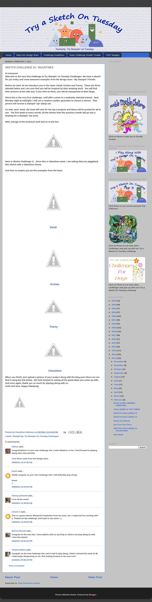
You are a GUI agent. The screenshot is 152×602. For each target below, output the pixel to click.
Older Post (95, 577)
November (119, 365)
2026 (114, 301)
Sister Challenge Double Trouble (85, 55)
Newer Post (12, 577)
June (116, 384)
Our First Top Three (122, 425)
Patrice (15, 447)
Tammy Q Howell (19, 496)
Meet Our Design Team (28, 55)
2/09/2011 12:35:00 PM (22, 522)
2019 (114, 328)
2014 (114, 347)
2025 (114, 305)
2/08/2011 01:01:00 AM (22, 487)
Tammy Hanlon (19, 550)
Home (8, 55)
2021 (114, 320)
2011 (114, 358)
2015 (114, 343)
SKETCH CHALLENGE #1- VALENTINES (125, 429)
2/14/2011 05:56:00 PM (22, 560)
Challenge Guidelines (54, 55)
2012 (114, 354)
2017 (114, 335)
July (116, 381)
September (119, 373)
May (116, 388)
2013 (114, 350)
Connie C (16, 512)
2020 (114, 324)
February (118, 400)
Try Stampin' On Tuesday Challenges (41, 436)
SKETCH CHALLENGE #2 (125, 417)
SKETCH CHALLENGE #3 (125, 413)
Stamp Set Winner (121, 421)
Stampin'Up (18, 436)
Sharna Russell (19, 531)
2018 (114, 331)
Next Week (118, 435)
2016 (114, 339)
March (117, 396)
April (116, 392)
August (117, 377)
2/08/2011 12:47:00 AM (22, 462)
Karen (14, 471)
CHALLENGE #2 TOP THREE (126, 409)
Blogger (92, 595)
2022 (114, 316)
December (119, 361)
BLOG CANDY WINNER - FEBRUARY (124, 404)
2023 (114, 312)
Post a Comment (16, 566)
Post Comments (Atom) (29, 583)
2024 (114, 308)
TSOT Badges (112, 55)
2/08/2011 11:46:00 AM (22, 503)
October (118, 369)
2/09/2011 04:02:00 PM (22, 541)
